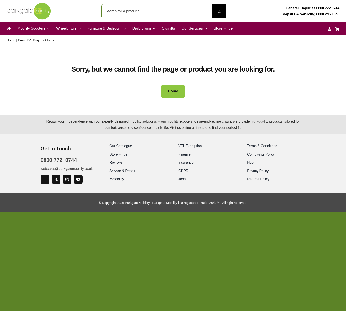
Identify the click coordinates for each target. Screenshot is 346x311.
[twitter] (56, 179)
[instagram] (67, 179)
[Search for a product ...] (156, 11)
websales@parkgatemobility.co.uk (67, 169)
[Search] (219, 11)
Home (11, 40)
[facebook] (45, 179)
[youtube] (78, 179)
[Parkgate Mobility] (29, 4)
